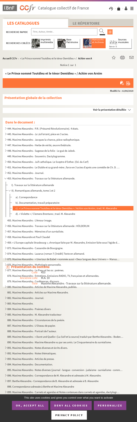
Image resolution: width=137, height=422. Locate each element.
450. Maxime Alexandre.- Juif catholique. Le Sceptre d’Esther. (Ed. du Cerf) (48, 161)
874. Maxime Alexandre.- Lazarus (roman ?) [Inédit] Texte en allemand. (46, 253)
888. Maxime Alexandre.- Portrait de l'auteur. (32, 331)
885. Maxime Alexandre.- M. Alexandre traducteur (34, 314)
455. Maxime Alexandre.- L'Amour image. (29, 220)
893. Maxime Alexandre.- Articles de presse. (30, 359)
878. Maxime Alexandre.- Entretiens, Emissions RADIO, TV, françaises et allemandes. (53, 275)
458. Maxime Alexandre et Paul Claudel (28, 237)
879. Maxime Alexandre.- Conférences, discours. (33, 281)
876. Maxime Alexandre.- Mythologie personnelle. (34, 264)
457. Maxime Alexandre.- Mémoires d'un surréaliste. (35, 231)
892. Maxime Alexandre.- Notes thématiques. (31, 353)
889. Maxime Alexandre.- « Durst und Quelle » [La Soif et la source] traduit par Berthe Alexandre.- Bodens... (65, 336)
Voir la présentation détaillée (109, 109)
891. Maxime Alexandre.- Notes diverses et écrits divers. (37, 347)
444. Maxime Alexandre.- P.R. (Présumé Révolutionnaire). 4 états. (43, 128)
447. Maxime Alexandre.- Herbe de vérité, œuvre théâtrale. (39, 145)
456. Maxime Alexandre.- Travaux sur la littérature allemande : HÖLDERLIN (48, 226)
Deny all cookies (71, 405)
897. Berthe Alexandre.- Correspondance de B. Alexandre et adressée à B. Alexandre (52, 381)
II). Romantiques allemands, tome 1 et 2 (33, 190)
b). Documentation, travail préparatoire (37, 202)
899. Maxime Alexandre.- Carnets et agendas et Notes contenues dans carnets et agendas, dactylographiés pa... (64, 392)
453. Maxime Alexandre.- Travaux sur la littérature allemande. (41, 178)
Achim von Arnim (87, 58)
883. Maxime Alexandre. (20, 303)
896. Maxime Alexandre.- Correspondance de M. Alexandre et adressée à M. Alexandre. (54, 375)
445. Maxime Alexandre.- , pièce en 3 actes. (37, 134)
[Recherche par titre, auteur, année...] (64, 31)
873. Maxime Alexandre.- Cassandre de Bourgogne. (35, 248)
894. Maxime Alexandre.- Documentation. (30, 364)
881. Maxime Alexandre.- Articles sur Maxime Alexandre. (37, 292)
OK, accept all (30, 405)
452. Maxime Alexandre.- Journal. (25, 173)
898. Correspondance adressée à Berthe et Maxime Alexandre (40, 386)
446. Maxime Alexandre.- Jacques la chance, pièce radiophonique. (43, 139)
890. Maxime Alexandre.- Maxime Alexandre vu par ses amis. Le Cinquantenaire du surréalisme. (59, 342)
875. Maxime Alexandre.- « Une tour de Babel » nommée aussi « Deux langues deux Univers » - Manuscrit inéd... (64, 259)
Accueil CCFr (10, 58)
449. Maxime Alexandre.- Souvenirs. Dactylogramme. (36, 156)
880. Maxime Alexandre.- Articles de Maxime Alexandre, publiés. (42, 287)
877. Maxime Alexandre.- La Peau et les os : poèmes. (35, 270)
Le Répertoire (86, 23)
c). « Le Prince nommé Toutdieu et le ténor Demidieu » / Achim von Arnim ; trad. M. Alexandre (66, 208)
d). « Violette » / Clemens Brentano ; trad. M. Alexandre (45, 213)
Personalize (110, 405)
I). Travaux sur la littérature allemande (32, 185)
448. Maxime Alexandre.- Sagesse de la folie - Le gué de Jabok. (41, 150)
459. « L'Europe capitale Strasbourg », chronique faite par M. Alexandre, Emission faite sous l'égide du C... (64, 242)
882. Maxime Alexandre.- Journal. (25, 298)
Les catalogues (23, 23)
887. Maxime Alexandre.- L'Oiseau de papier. (31, 325)
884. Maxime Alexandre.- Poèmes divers (29, 309)
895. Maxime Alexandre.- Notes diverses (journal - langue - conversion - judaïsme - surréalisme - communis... (65, 370)
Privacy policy (69, 415)
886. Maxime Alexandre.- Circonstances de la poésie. (36, 320)
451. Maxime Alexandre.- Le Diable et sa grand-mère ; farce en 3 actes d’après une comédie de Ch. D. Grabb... (64, 167)
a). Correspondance (26, 197)
